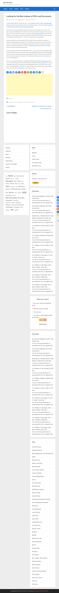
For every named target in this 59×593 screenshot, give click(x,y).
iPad (36, 25)
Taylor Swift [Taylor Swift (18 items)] (14, 204)
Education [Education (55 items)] (9, 181)
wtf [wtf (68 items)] (12, 210)
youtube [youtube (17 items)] (16, 210)
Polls (21, 9)
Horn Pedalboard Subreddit (40, 502)
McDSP (34, 535)
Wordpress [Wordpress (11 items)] (8, 210)
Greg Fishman (36, 496)
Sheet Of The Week (11, 164)
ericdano (22, 19)
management (19, 102)
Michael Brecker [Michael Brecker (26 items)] (16, 189)
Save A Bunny (36, 564)
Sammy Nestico (36, 561)
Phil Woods (35, 555)
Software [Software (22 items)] (8, 205)
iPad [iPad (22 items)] (16, 183)
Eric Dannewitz (36, 483)
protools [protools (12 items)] (14, 195)
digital (10, 102)
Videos (8, 167)
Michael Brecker (37, 541)
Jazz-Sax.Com (7, 2)
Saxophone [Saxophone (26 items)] (9, 200)
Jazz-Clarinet (36, 512)
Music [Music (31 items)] (24, 189)
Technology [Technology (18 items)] (17, 207)
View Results (43, 324)
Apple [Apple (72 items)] (10, 176)
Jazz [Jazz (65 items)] (7, 186)
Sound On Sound (37, 577)
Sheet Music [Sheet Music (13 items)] (16, 200)
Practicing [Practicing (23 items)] (8, 195)
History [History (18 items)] (7, 183)
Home (11, 9)
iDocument (19, 54)
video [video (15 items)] (21, 207)
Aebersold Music (37, 450)
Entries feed (35, 159)
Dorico (34, 479)
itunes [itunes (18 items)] (22, 183)
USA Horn (35, 584)
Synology (42, 62)
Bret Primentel (36, 466)
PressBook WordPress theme (41, 591)
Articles (27, 9)
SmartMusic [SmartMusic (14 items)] (18, 202)
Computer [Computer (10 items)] (17, 178)
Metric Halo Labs (37, 538)
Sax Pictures (35, 568)
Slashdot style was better (40, 308)
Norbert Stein (36, 548)
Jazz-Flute (35, 515)
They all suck (37, 312)
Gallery (16, 9)
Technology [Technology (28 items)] (9, 207)
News (7, 154)
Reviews (8, 157)
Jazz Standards (36, 509)
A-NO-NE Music (36, 447)
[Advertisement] (29, 85)
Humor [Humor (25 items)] (12, 183)
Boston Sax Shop (37, 463)
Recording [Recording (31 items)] (21, 198)
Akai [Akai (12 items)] (6, 176)
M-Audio (34, 532)
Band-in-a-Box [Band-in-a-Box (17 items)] (20, 176)
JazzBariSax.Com (37, 522)
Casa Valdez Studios (38, 470)
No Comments (31, 20)
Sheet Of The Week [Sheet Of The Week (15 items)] (10, 202)
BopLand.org (36, 460)
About (5, 9)
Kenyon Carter (36, 528)
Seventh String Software (39, 571)
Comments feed (36, 162)
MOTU (34, 545)
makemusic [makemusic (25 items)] (21, 186)
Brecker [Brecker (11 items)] (12, 178)
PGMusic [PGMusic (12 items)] (20, 192)
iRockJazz (35, 506)
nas (25, 102)
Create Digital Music (38, 476)
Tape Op (34, 581)
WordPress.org (36, 166)
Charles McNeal (36, 473)
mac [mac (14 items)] (16, 186)
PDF (27, 102)
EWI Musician (36, 486)
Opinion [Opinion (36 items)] (11, 192)
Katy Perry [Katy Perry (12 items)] (12, 186)
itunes (14, 102)
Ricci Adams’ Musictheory (39, 558)
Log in (34, 156)
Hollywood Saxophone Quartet (41, 499)
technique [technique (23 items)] (21, 205)
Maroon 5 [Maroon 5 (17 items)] (8, 189)
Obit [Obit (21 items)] (7, 192)
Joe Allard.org (36, 525)
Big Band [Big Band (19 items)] (8, 178)
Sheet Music (9, 161)
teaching (31, 102)
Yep (14, 50)
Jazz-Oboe (35, 519)
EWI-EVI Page (36, 492)
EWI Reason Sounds (38, 489)
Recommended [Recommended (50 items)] (11, 198)
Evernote (46, 61)
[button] (7, 72)
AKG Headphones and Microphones (42, 453)
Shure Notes (35, 574)
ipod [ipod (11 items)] (19, 183)
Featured (8, 151)
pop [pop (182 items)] (24, 192)
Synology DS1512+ (40, 33)
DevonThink (14, 42)
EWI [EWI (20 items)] (15, 181)
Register (34, 153)
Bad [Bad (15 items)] (15, 176)
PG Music (35, 551)
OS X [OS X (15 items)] (16, 192)
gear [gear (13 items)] (22, 181)
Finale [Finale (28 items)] (19, 181)
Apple (33, 457)
